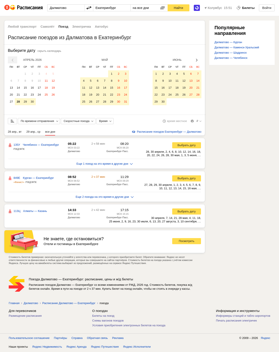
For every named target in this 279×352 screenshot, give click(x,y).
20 (11, 94)
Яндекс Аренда (76, 347)
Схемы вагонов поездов (108, 321)
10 (39, 80)
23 (32, 94)
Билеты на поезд (103, 316)
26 (53, 94)
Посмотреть (186, 242)
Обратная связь (97, 338)
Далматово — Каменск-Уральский (236, 47)
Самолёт (47, 26)
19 (53, 87)
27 (11, 101)
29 (25, 101)
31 (125, 101)
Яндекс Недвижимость (47, 347)
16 (32, 87)
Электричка (81, 26)
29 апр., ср (33, 132)
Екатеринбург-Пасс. (118, 152)
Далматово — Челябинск (230, 57)
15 (25, 87)
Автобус (101, 26)
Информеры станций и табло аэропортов (243, 316)
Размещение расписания (25, 316)
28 (18, 101)
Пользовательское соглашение (29, 338)
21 (18, 94)
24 (39, 94)
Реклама (118, 338)
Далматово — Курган (228, 42)
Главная (14, 304)
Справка (77, 338)
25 (46, 94)
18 (46, 87)
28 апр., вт (15, 132)
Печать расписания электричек (236, 321)
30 (32, 101)
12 (53, 80)
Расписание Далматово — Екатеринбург (68, 304)
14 (18, 87)
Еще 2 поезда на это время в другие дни (105, 197)
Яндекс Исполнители (137, 347)
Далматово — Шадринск (230, 52)
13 (11, 87)
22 (25, 94)
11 (46, 80)
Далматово (74, 152)
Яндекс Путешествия (105, 347)
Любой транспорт (22, 26)
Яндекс (265, 338)
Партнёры (60, 338)
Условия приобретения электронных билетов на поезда (128, 326)
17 (39, 87)
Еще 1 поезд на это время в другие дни (105, 164)
